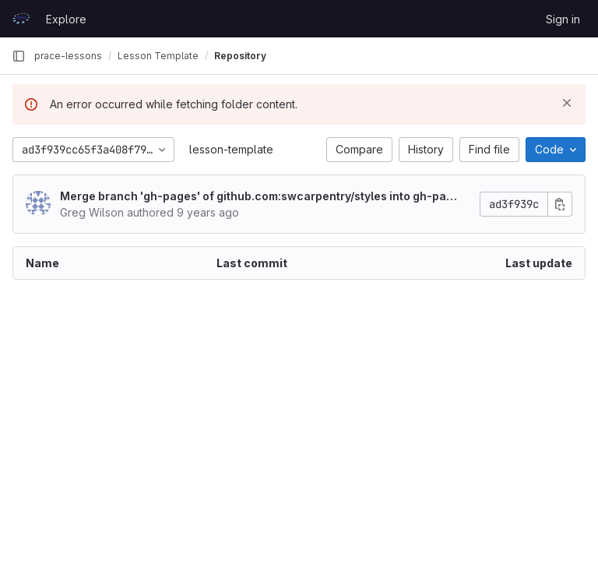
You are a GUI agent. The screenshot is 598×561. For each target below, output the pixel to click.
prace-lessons (68, 56)
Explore (66, 19)
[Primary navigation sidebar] (18, 56)
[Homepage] (21, 18)
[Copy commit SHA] (559, 204)
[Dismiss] (567, 103)
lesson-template (231, 149)
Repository (240, 56)
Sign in (563, 19)
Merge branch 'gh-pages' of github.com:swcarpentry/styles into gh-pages (260, 196)
